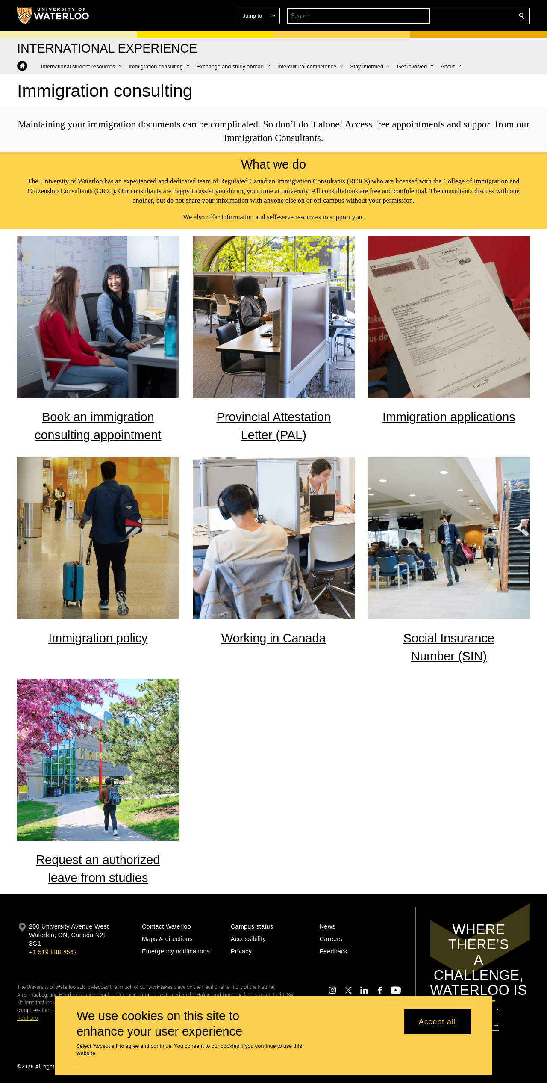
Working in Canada (273, 638)
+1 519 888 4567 (53, 952)
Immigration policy (97, 638)
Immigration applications (448, 417)
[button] (460, 16)
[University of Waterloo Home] (53, 15)
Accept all (437, 1021)
